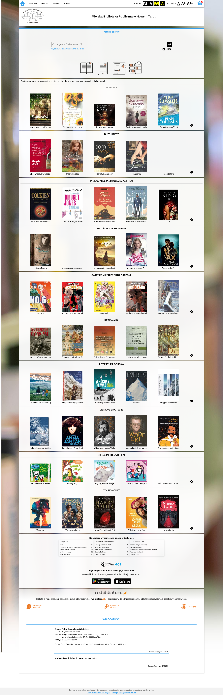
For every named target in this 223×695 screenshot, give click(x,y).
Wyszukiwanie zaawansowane (63, 49)
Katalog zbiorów (111, 32)
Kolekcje (80, 49)
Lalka (61, 545)
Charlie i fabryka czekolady (138, 545)
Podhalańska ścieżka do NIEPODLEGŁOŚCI (76, 658)
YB (156, 3)
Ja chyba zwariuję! (65, 552)
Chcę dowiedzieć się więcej (98, 692)
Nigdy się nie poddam (102, 547)
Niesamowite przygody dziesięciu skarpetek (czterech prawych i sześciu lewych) (155, 549)
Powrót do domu (100, 554)
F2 (190, 3)
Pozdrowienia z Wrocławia (103, 549)
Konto (67, 3)
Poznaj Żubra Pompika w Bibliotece (72, 629)
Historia (44, 3)
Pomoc (56, 3)
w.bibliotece (98, 599)
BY (162, 3)
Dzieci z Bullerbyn (100, 552)
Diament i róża (134, 554)
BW (151, 3)
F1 (183, 3)
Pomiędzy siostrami (136, 552)
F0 (178, 3)
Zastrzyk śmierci (65, 554)
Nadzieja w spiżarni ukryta (103, 545)
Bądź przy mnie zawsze (67, 549)
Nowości (33, 3)
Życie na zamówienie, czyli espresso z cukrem (74, 547)
